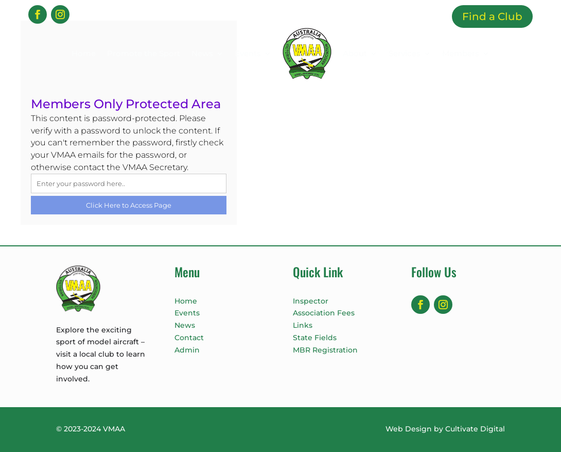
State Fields (315, 337)
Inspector (310, 301)
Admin (187, 350)
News (202, 53)
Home (84, 53)
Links (302, 325)
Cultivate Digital (475, 428)
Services (404, 53)
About (355, 53)
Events (248, 53)
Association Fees (324, 312)
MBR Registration (325, 350)
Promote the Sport (143, 53)
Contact (189, 337)
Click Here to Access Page (128, 205)
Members (460, 53)
